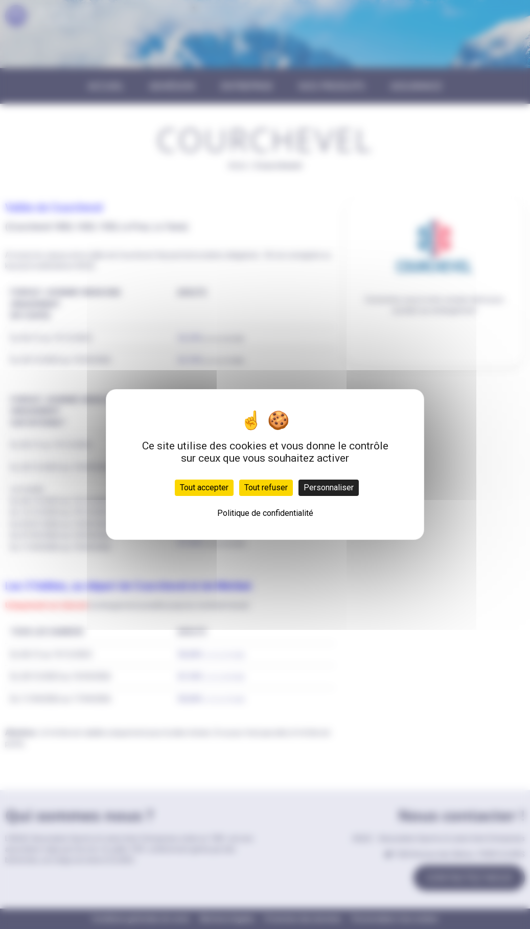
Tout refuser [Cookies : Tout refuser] (266, 487)
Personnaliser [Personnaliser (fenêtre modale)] (329, 487)
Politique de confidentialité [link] (265, 513)
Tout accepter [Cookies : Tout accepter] (204, 487)
